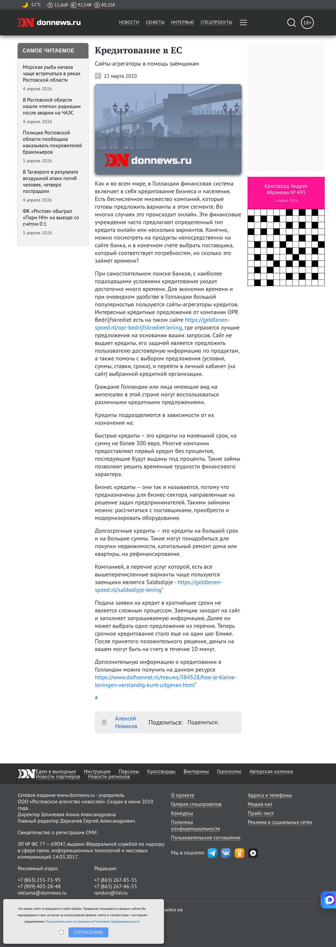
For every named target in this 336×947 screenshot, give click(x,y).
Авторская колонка (271, 771)
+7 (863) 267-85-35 (115, 880)
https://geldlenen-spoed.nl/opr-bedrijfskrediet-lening (162, 323)
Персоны (129, 771)
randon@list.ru (111, 892)
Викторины (196, 771)
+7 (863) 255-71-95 (39, 880)
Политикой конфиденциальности (117, 921)
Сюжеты (155, 22)
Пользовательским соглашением (68, 921)
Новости (129, 22)
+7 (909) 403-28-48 (39, 886)
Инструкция (97, 771)
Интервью (182, 22)
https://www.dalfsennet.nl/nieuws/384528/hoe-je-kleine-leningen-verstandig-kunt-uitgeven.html (165, 681)
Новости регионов (109, 776)
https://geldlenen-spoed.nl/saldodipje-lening (158, 585)
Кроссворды (161, 771)
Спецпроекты (216, 22)
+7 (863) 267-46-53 (115, 886)
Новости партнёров (58, 776)
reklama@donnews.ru (42, 892)
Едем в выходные (56, 771)
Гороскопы (229, 771)
